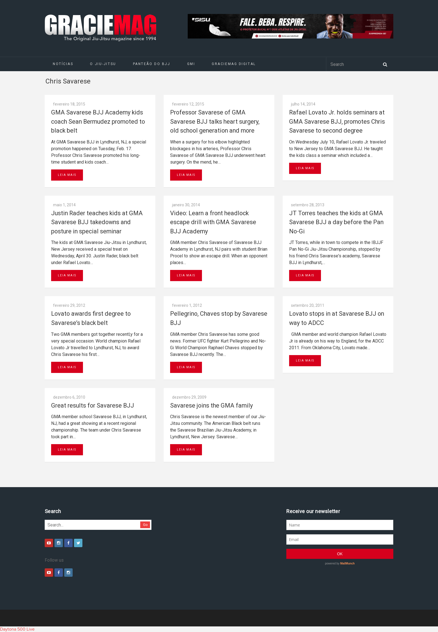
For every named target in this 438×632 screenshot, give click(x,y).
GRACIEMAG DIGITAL (234, 64)
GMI (191, 64)
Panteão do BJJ (151, 64)
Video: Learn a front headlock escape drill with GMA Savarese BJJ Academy (213, 222)
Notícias (63, 64)
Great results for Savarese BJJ (92, 405)
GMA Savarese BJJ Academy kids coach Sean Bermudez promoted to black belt (98, 121)
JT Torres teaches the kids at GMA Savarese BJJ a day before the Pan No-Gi (336, 222)
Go (145, 525)
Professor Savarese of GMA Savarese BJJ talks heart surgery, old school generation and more (215, 121)
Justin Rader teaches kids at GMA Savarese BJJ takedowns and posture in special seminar (97, 222)
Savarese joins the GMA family (211, 405)
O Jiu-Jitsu (103, 64)
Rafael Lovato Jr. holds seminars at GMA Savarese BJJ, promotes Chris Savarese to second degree (337, 121)
